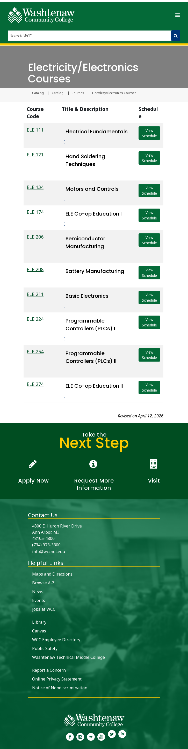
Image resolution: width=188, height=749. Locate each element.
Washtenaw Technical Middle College (68, 657)
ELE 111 (35, 130)
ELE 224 (35, 319)
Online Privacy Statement (57, 679)
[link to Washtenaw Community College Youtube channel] (101, 736)
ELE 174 (35, 212)
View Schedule (149, 133)
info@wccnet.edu (48, 551)
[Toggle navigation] (177, 15)
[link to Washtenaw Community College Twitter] (111, 736)
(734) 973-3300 (46, 545)
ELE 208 (35, 269)
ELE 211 (35, 294)
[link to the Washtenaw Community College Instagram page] (80, 736)
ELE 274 (35, 384)
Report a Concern (49, 670)
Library (39, 622)
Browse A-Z (43, 583)
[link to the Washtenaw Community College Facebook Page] (70, 736)
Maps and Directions (52, 574)
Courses (77, 93)
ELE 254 (35, 351)
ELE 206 (35, 237)
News (37, 591)
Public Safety (44, 648)
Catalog (38, 93)
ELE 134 (35, 187)
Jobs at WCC (43, 609)
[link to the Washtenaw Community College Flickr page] (91, 736)
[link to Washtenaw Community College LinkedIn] (122, 736)
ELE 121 (35, 154)
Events (38, 600)
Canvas (39, 631)
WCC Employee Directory (56, 640)
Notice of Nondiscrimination (59, 688)
